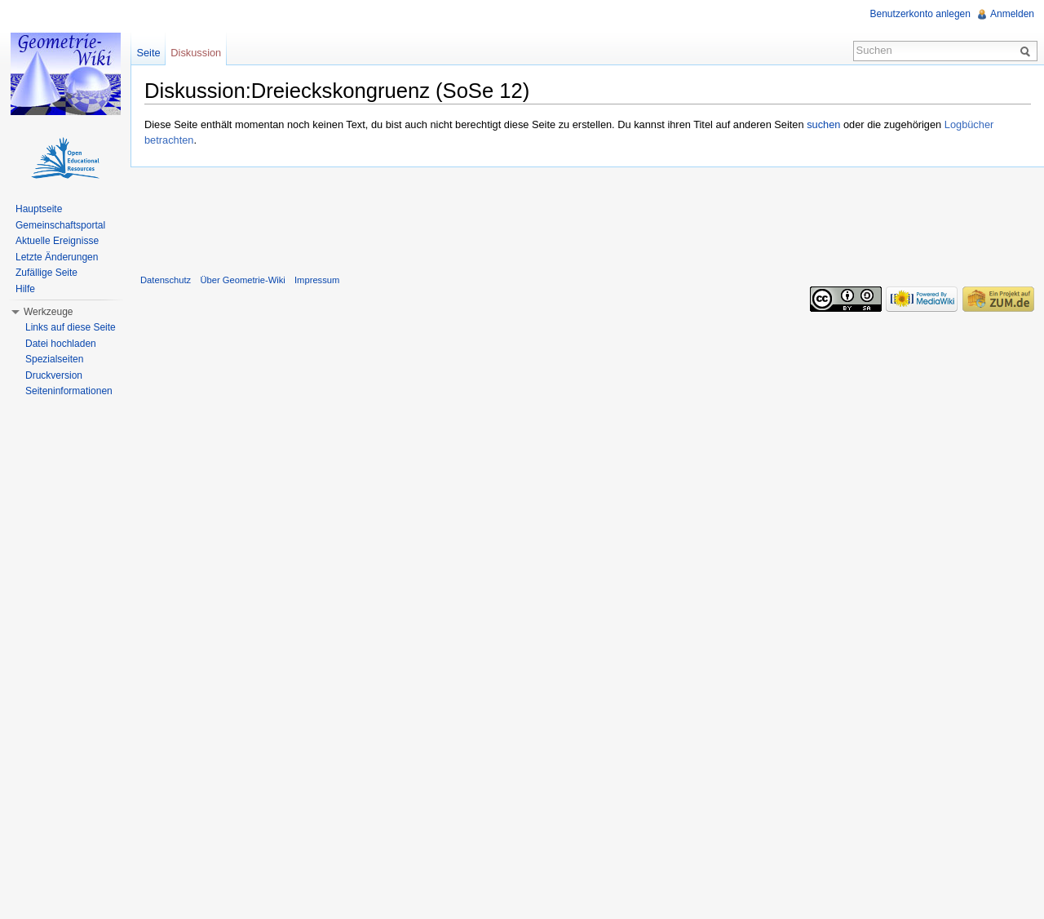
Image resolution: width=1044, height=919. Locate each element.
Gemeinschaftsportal (60, 225)
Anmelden (1012, 14)
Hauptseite (38, 209)
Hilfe (25, 289)
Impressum (316, 280)
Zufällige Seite (46, 272)
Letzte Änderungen (56, 257)
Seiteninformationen (69, 391)
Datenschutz (165, 280)
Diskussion (195, 53)
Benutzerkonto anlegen (920, 14)
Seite (148, 53)
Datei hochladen (60, 343)
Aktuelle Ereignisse (57, 240)
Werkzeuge (48, 311)
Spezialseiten (54, 359)
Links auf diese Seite (70, 327)
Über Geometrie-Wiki (242, 280)
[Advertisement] (587, 217)
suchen (823, 124)
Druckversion (53, 375)
